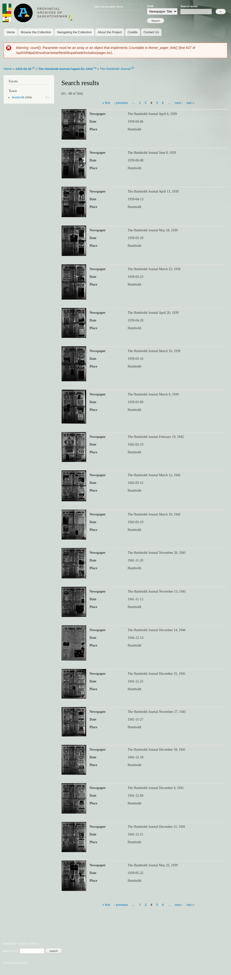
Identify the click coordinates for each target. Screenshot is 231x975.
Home (10, 32)
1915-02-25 (23, 69)
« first (106, 102)
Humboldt (18, 97)
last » (190, 102)
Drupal (23, 962)
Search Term (11, 950)
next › (179, 102)
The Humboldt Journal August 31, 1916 (65, 69)
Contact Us (151, 32)
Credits (132, 32)
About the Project (110, 32)
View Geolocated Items (108, 6)
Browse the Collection (36, 32)
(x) (33, 68)
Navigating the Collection (74, 32)
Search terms (189, 6)
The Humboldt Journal (115, 69)
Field (150, 6)
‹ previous (121, 102)
